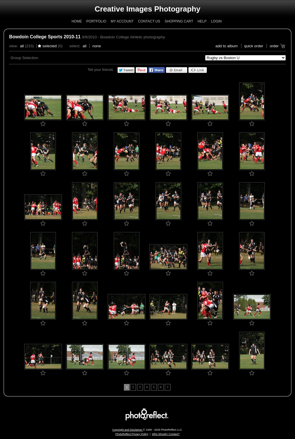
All (22, 46)
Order (274, 46)
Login (216, 21)
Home (76, 21)
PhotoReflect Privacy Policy (132, 434)
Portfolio (96, 21)
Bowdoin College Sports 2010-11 (45, 36)
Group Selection (24, 58)
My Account (122, 21)
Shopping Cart (178, 21)
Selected (49, 46)
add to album (226, 46)
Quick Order (253, 46)
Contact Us (149, 21)
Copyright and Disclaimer (127, 429)
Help (202, 21)
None (96, 46)
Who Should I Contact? (165, 434)
